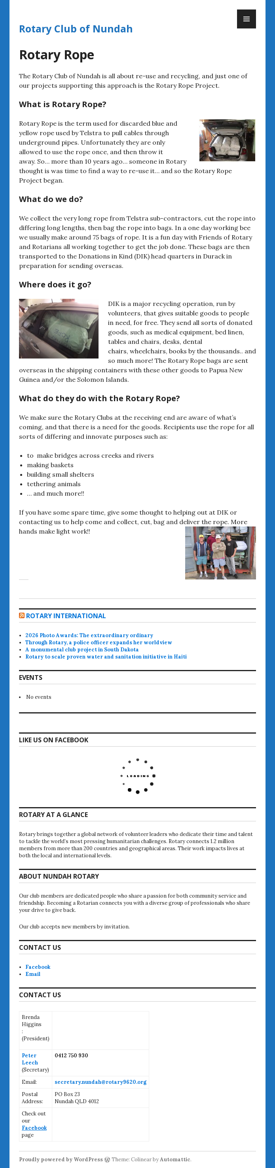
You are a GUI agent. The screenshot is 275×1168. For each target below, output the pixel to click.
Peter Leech (30, 1059)
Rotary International (66, 615)
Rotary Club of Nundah (76, 28)
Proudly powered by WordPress (61, 1159)
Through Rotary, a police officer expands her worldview (98, 642)
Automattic (175, 1159)
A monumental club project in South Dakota (82, 649)
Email (32, 974)
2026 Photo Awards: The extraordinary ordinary (89, 635)
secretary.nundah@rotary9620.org (100, 1082)
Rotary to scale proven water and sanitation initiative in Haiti (106, 656)
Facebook (37, 967)
